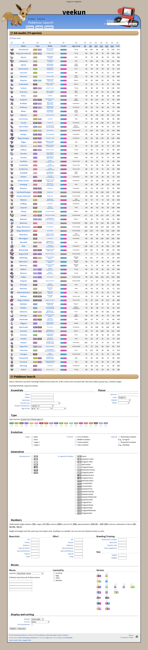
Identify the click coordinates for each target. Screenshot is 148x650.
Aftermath (50, 103)
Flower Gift (49, 76)
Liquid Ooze (50, 342)
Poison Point (50, 257)
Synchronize (50, 115)
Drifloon (23, 107)
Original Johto (85, 462)
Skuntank (23, 319)
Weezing (23, 366)
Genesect (23, 130)
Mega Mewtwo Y (23, 231)
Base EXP (113, 542)
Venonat (23, 362)
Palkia (23, 277)
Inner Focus (50, 88)
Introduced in (24, 456)
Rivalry (50, 258)
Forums (30, 27)
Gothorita (23, 169)
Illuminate (50, 241)
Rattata (23, 288)
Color (115, 397)
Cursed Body (50, 134)
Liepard (23, 207)
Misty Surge (50, 346)
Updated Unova (85, 475)
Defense (26, 545)
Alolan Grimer (23, 180)
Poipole (23, 281)
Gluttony (50, 181)
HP (29, 539)
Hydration (50, 154)
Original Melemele (86, 510)
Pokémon (41, 19)
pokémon (42, 635)
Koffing (23, 204)
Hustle (50, 293)
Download (50, 130)
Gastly (23, 123)
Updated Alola (85, 499)
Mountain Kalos (85, 480)
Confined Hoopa (23, 192)
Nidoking (23, 258)
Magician (50, 192)
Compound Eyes (50, 361)
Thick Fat (50, 184)
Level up (59, 573)
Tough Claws (50, 53)
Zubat (23, 369)
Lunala (23, 215)
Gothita (23, 161)
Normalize (50, 92)
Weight (114, 558)
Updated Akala (85, 494)
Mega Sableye (23, 300)
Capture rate (112, 545)
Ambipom (23, 61)
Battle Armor (50, 99)
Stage (27, 437)
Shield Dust (50, 357)
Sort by (27, 622)
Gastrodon (23, 126)
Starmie (23, 331)
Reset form (21, 628)
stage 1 (37, 442)
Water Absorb (50, 220)
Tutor (58, 578)
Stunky (23, 339)
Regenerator (50, 235)
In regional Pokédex (65, 456)
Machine (59, 580)
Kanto (81, 456)
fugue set (48, 638)
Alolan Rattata (23, 292)
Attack (27, 542)
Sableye (23, 296)
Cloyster (23, 80)
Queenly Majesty (50, 351)
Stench (50, 176)
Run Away (50, 56)
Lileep (23, 211)
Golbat (23, 150)
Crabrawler (23, 84)
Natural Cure (50, 331)
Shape (114, 403)
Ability (27, 397)
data (20, 640)
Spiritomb (23, 327)
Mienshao (23, 234)
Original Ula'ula (85, 505)
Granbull (23, 173)
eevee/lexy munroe (20, 635)
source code (13, 640)
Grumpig (23, 184)
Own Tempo (50, 185)
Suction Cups (50, 211)
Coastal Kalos (84, 483)
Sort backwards (23, 624)
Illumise (23, 200)
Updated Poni (84, 489)
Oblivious (50, 69)
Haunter (23, 188)
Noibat (23, 269)
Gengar (23, 134)
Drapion (23, 99)
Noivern (23, 273)
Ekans (23, 111)
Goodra (23, 153)
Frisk (50, 160)
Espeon (23, 115)
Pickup (50, 58)
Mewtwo (23, 223)
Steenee (23, 335)
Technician (49, 60)
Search (13, 629)
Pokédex (32, 19)
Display (27, 619)
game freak (57, 635)
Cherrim (23, 76)
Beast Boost (50, 254)
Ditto (23, 96)
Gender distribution (22, 405)
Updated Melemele (87, 497)
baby (36, 437)
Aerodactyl (23, 49)
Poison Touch (50, 180)
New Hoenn (84, 464)
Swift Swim (49, 218)
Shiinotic (23, 312)
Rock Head (49, 49)
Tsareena (23, 350)
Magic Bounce (49, 300)
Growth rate (25, 403)
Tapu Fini (23, 346)
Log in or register (74, 1)
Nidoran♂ (23, 261)
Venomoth (23, 358)
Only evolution (82, 445)
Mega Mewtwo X (23, 227)
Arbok (23, 65)
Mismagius (23, 238)
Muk (23, 246)
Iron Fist (50, 85)
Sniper (50, 100)
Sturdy (50, 119)
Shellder (23, 304)
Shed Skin (50, 65)
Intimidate (50, 64)
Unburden (50, 104)
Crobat (23, 88)
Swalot (23, 342)
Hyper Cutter (50, 83)
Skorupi (23, 315)
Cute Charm (50, 91)
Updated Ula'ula (85, 491)
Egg (57, 575)
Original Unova (85, 478)
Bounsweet (23, 69)
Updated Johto (85, 459)
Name (27, 394)
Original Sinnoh (85, 472)
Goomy (23, 157)
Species (114, 394)
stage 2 (37, 445)
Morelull (23, 242)
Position (70, 437)
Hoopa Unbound (23, 196)
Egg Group (26, 408)
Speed (27, 554)
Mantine (23, 219)
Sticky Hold (50, 126)
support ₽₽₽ (27, 640)
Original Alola (84, 513)
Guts (50, 289)
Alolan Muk (23, 250)
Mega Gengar (23, 138)
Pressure (50, 50)
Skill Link (50, 81)
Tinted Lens (50, 200)
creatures (65, 635)
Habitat (114, 400)
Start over (15, 38)
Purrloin (23, 285)
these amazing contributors (28, 638)
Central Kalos (84, 486)
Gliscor (23, 146)
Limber (50, 96)
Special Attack (24, 548)
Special (114, 437)
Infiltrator (50, 270)
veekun (74, 11)
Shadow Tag (50, 138)
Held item (26, 400)
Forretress (23, 119)
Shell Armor (50, 79)
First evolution (82, 437)
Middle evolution (83, 439)
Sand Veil (50, 142)
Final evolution (82, 442)
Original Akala (84, 508)
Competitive (50, 162)
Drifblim (23, 103)
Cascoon (23, 72)
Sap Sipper (50, 153)
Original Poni (84, 502)
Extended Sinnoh (86, 470)
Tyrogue (23, 354)
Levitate (50, 123)
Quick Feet (50, 173)
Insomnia (50, 230)
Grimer (23, 177)
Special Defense (23, 551)
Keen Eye (50, 295)
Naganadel (23, 254)
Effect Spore (50, 243)
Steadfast (50, 227)
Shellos (23, 308)
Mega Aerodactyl (23, 53)
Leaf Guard (50, 68)
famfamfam (68, 638)
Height (114, 555)
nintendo (49, 635)
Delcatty (23, 92)
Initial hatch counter (109, 539)
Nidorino (23, 265)
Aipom (23, 57)
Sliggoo (23, 323)
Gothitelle (23, 165)
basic (36, 439)
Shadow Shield (50, 215)
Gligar (23, 142)
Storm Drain (50, 127)
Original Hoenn (85, 467)
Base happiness (111, 548)
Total (28, 556)
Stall (50, 297)
